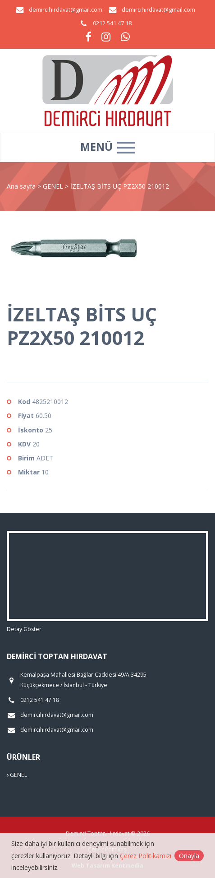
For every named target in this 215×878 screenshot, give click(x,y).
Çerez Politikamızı (145, 855)
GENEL (54, 186)
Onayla (189, 855)
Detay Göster (24, 629)
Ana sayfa (21, 186)
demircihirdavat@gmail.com (65, 10)
